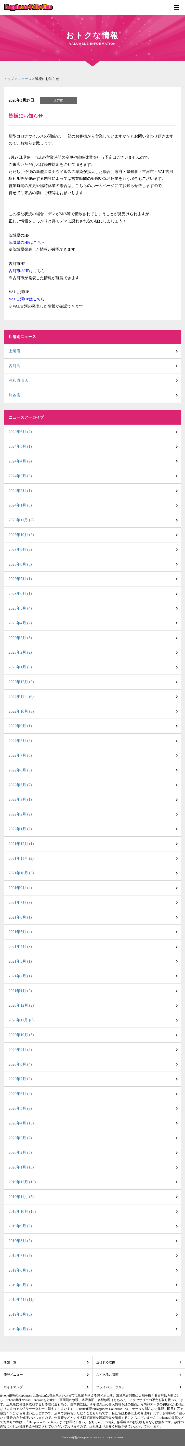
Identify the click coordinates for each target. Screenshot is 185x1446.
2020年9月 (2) (20, 1049)
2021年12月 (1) (21, 844)
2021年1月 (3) (20, 991)
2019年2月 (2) (20, 1329)
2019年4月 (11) (21, 1299)
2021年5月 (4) (20, 932)
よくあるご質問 (107, 1374)
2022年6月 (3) (20, 770)
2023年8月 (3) (20, 564)
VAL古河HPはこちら (27, 299)
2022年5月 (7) (20, 785)
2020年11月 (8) (21, 1020)
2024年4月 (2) (20, 461)
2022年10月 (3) (21, 711)
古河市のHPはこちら (27, 271)
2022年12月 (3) (21, 682)
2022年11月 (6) (21, 696)
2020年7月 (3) (20, 1079)
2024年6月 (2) (20, 432)
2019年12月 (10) (22, 1182)
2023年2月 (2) (20, 652)
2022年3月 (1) (20, 799)
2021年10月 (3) (21, 873)
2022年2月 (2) (20, 814)
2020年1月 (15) (21, 1167)
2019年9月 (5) (20, 1226)
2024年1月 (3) (20, 505)
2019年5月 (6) (20, 1285)
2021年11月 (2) (21, 858)
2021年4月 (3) (20, 946)
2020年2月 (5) (20, 1152)
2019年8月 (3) (20, 1241)
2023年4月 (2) (20, 623)
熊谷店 (14, 395)
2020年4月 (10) (21, 1123)
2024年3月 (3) (20, 476)
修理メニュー (13, 1374)
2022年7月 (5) (20, 755)
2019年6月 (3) (20, 1270)
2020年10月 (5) (21, 1035)
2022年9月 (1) (20, 726)
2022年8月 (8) (20, 740)
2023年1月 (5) (20, 667)
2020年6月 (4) (20, 1094)
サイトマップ (13, 1387)
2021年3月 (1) (20, 961)
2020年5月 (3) (20, 1108)
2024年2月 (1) (20, 491)
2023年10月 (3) (21, 535)
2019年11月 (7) (21, 1197)
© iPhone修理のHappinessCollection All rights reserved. (92, 1437)
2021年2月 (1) (20, 976)
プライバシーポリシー (112, 1387)
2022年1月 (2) (20, 829)
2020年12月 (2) (21, 1005)
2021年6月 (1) (20, 917)
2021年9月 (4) (20, 888)
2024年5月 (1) (20, 446)
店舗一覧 (10, 1362)
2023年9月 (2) (20, 549)
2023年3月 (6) (20, 638)
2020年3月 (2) (20, 1138)
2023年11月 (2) (21, 520)
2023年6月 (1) (20, 593)
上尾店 (14, 351)
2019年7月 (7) (20, 1255)
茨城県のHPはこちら (27, 242)
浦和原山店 (18, 380)
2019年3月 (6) (20, 1314)
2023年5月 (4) (20, 608)
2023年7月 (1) (20, 579)
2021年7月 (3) (20, 902)
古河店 (14, 366)
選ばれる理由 (105, 1362)
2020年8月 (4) (20, 1064)
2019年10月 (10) (22, 1211)
